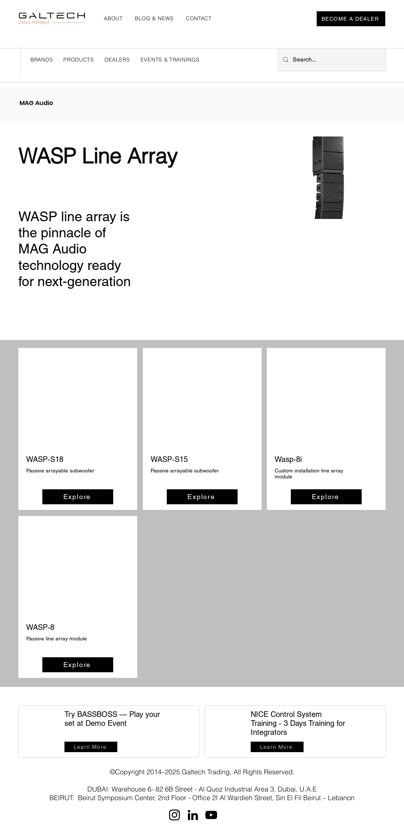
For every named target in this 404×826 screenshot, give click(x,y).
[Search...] (331, 59)
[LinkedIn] (193, 815)
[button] (117, 59)
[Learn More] (90, 747)
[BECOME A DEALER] (351, 18)
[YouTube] (211, 815)
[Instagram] (174, 815)
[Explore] (77, 496)
